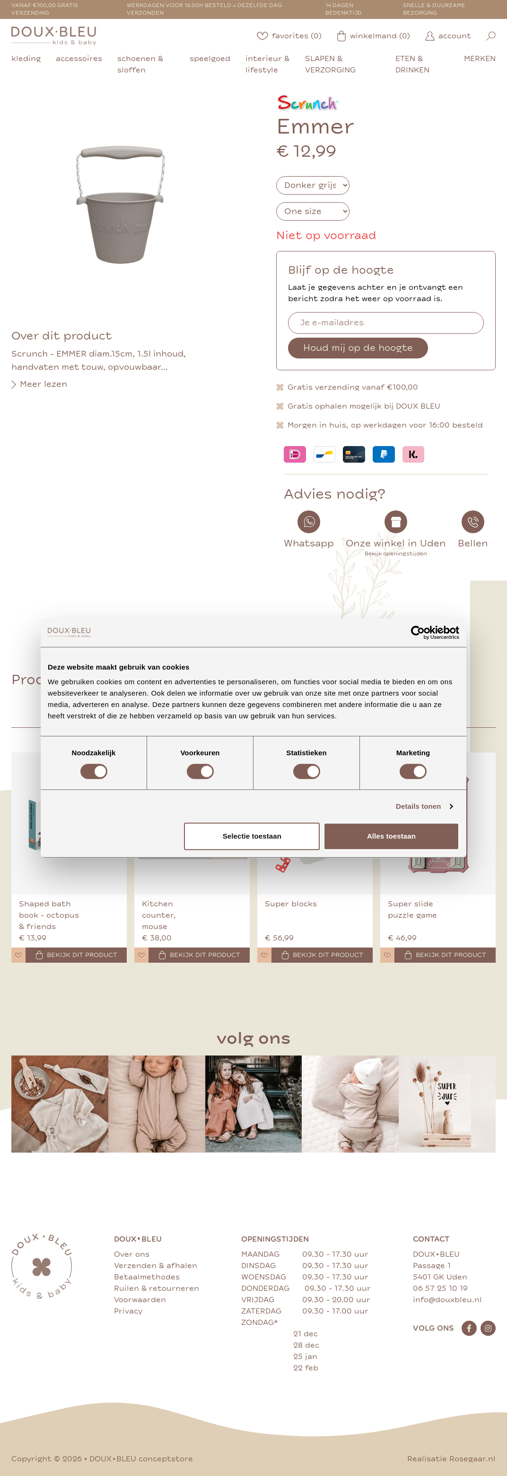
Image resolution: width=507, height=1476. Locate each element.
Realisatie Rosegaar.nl (451, 1459)
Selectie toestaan (252, 836)
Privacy (128, 1311)
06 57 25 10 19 (440, 1288)
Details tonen (418, 806)
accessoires (79, 58)
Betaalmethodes (147, 1277)
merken (480, 58)
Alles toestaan (391, 836)
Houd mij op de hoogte (358, 348)
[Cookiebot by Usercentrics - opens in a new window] (417, 633)
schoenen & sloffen (140, 64)
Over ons (131, 1254)
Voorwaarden (140, 1300)
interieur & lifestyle (267, 64)
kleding (26, 58)
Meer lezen (39, 384)
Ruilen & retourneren (156, 1288)
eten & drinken (412, 64)
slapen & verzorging (330, 64)
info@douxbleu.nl (447, 1300)
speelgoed (210, 58)
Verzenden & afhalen (155, 1265)
